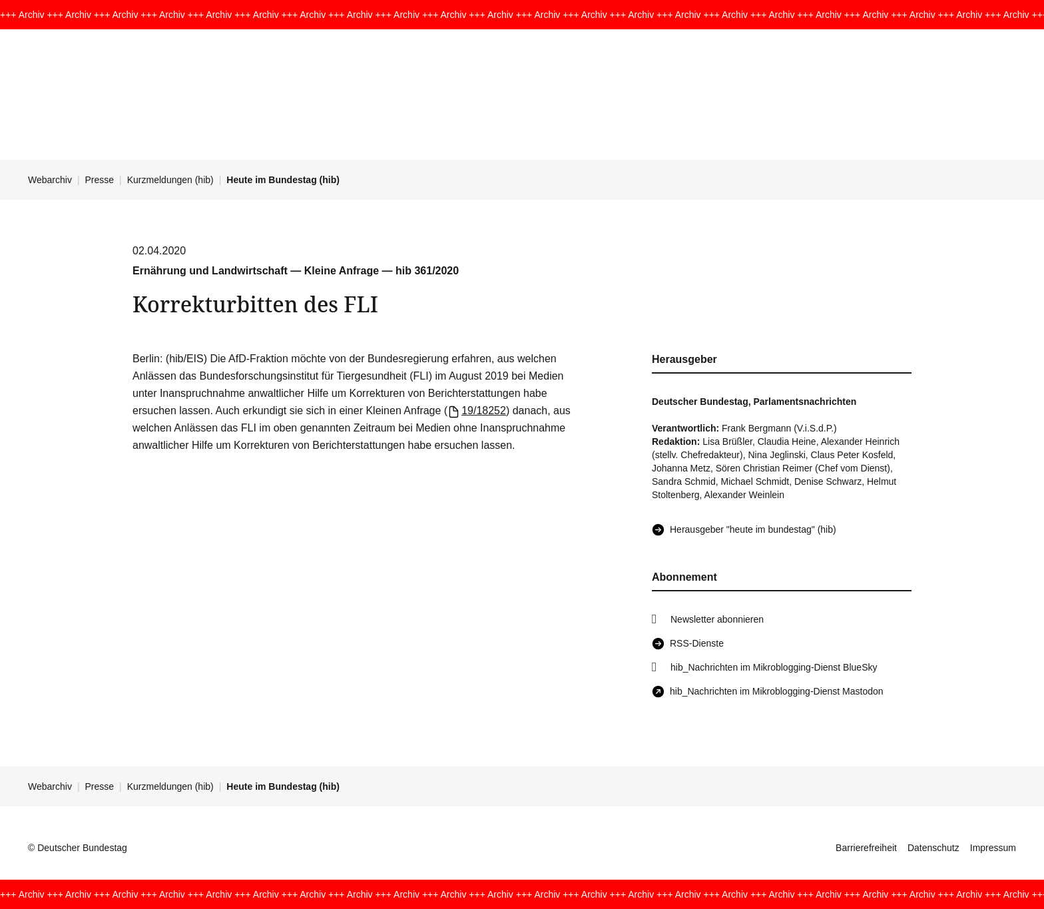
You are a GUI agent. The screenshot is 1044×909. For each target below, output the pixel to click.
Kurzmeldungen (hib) (170, 179)
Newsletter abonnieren (717, 619)
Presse (100, 179)
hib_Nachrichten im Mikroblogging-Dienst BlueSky (773, 667)
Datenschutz (933, 847)
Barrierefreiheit (866, 847)
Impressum (993, 847)
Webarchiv (50, 179)
